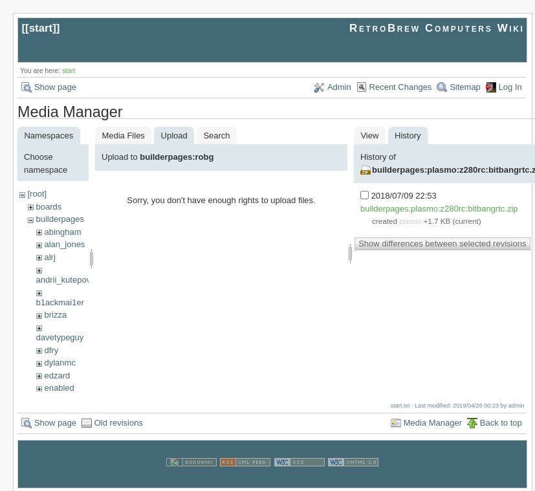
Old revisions (118, 421)
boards (48, 207)
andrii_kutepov (63, 280)
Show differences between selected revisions (442, 243)
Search (216, 135)
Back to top (501, 421)
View (369, 135)
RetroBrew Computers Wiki (437, 28)
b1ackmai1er (60, 302)
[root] (37, 194)
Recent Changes (400, 87)
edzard (57, 375)
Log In (510, 87)
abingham (62, 232)
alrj (49, 257)
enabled (59, 388)
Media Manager (433, 421)
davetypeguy (60, 337)
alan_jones (64, 244)
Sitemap (465, 87)
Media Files (123, 135)
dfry (51, 350)
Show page (55, 87)
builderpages (59, 219)
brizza (55, 315)
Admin (339, 87)
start (41, 28)
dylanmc (59, 362)
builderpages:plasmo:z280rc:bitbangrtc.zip (439, 208)
